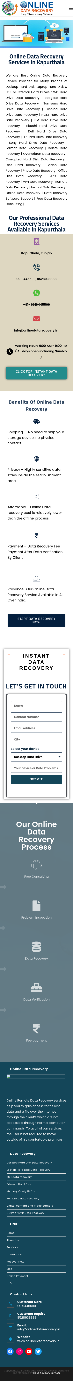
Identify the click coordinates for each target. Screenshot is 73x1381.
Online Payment (17, 1276)
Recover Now (15, 1262)
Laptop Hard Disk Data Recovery (28, 1170)
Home (11, 1233)
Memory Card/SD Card (22, 1191)
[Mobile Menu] (71, 8)
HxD (9, 1283)
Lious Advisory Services (46, 1373)
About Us (13, 1240)
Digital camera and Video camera (30, 1206)
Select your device (25, 749)
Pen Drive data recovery (23, 1198)
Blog (10, 1269)
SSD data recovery (19, 1177)
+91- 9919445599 (36, 304)
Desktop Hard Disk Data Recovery (29, 1162)
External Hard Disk (19, 1184)
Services (12, 1247)
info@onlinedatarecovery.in (38, 1329)
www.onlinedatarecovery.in (38, 1341)
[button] (37, 373)
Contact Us (14, 1254)
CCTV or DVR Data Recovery (26, 1213)
